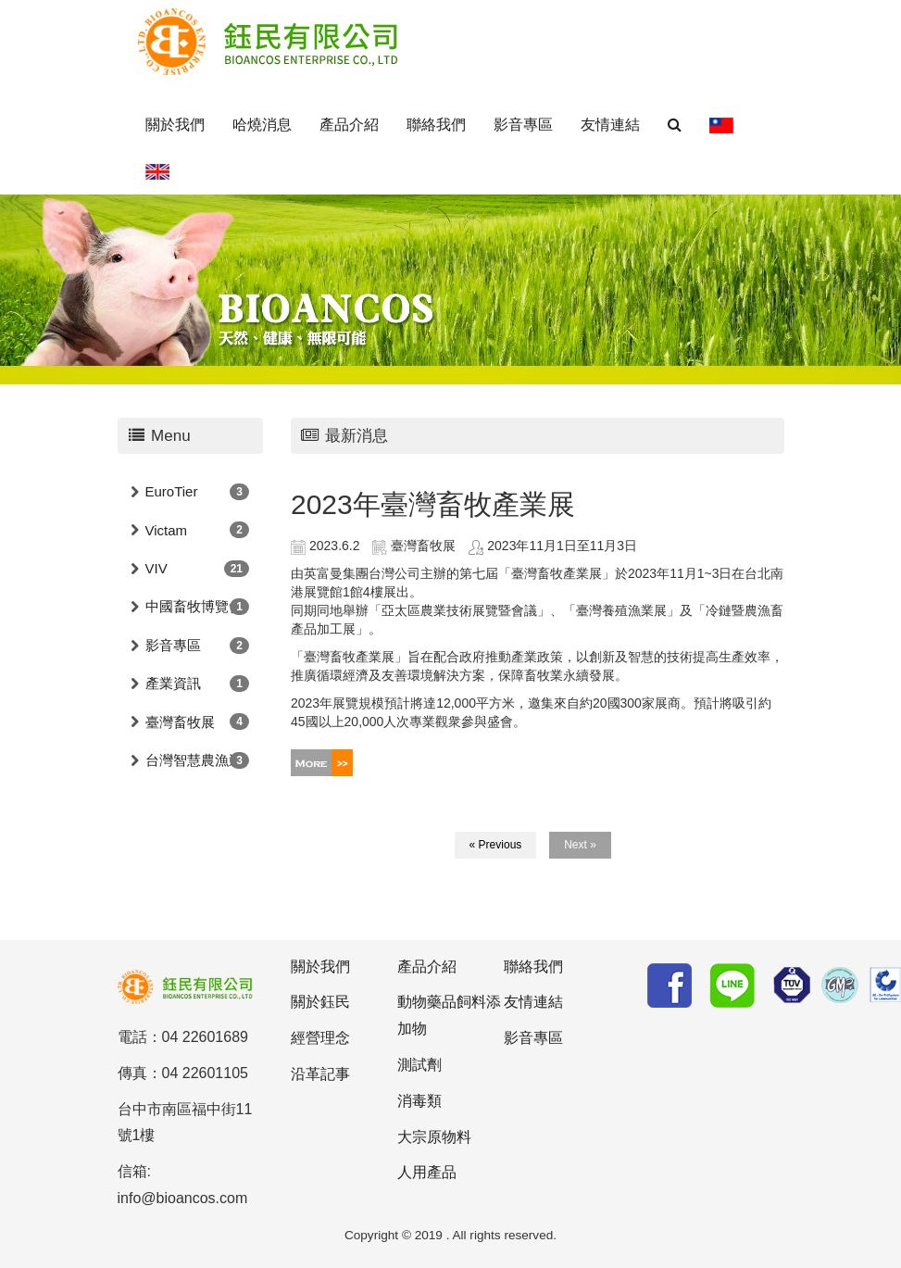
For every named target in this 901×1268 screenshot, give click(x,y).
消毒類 (419, 1101)
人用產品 (427, 1172)
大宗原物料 (434, 1137)
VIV (156, 568)
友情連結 (610, 124)
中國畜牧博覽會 (194, 606)
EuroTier (171, 491)
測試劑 (419, 1065)
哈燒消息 (262, 124)
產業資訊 (173, 683)
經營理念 (320, 1038)
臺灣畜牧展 (180, 722)
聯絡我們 (436, 124)
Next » (580, 844)
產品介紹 (349, 124)
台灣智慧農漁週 (194, 760)
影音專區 (523, 124)
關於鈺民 (320, 1002)
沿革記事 (320, 1074)
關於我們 (175, 124)
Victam (166, 530)
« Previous (495, 844)
